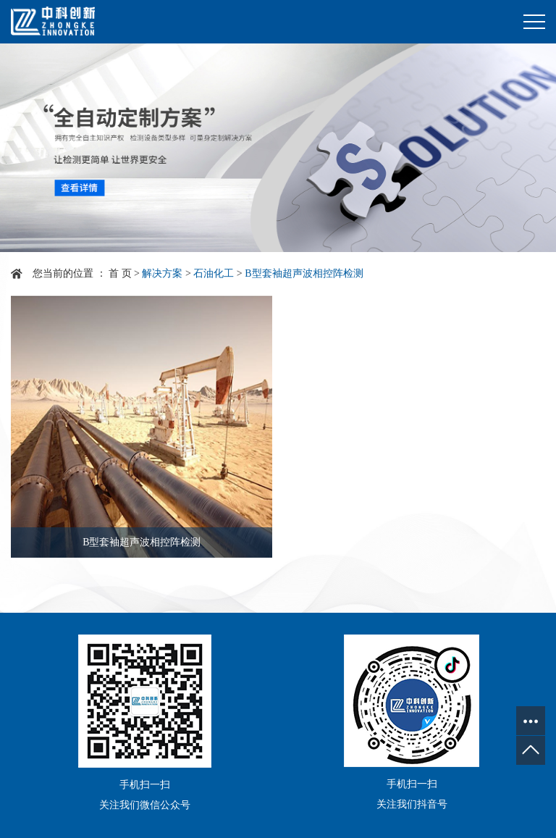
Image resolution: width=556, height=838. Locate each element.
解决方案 (162, 273)
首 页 (120, 273)
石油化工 (213, 273)
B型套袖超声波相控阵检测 (304, 273)
